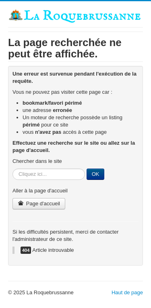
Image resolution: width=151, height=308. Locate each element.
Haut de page (127, 292)
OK (95, 174)
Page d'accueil (39, 203)
